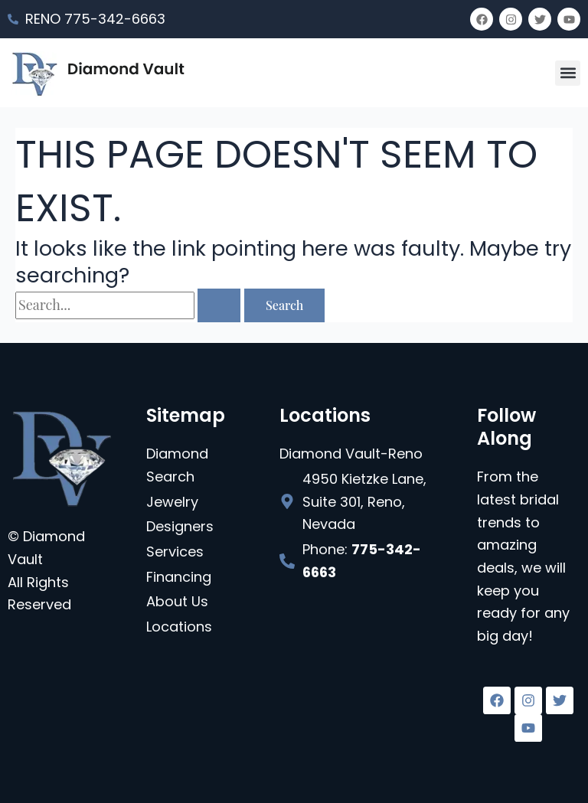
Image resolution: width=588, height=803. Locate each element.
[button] (567, 73)
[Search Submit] (219, 305)
